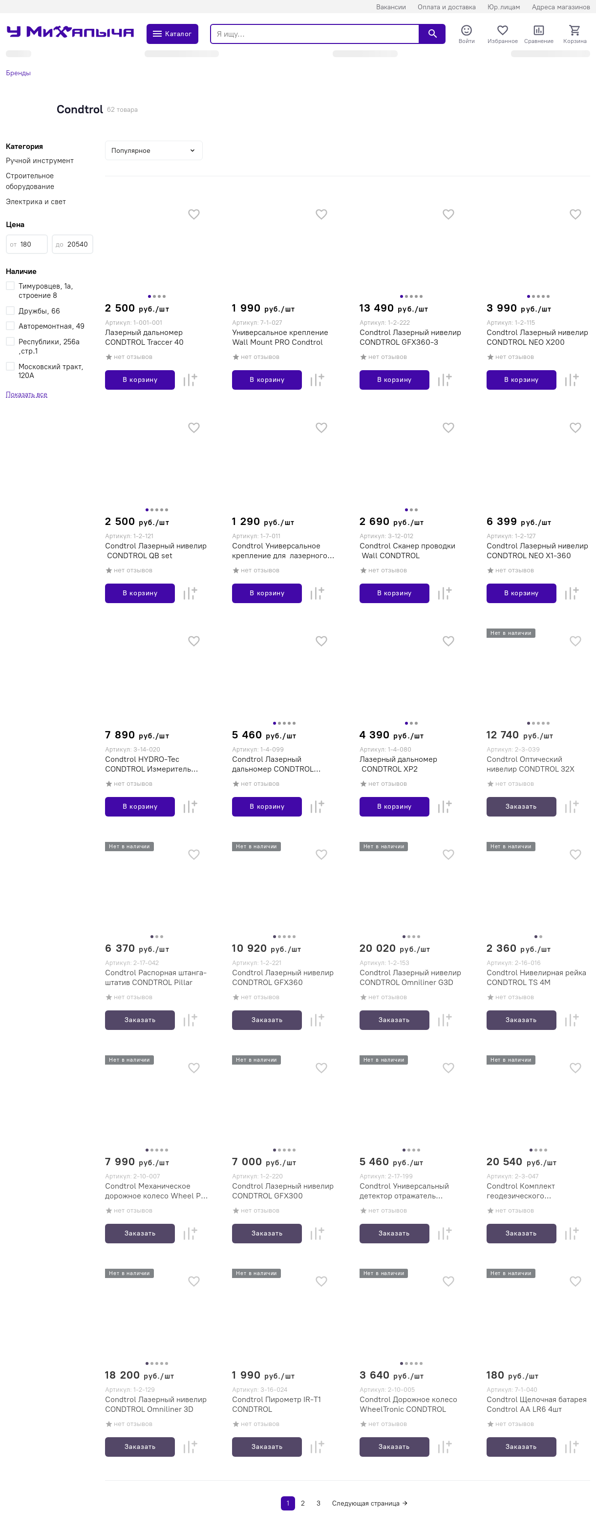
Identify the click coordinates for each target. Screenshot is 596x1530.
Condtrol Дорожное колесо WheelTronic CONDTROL (408, 1404)
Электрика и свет (36, 201)
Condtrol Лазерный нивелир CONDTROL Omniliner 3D (156, 1404)
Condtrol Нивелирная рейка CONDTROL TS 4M (536, 977)
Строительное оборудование (30, 181)
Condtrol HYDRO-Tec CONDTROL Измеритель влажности (148, 764)
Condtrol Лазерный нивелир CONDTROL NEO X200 (537, 337)
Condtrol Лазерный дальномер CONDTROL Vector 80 (273, 764)
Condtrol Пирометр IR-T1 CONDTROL (276, 1404)
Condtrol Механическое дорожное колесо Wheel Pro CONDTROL (156, 1191)
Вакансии (391, 7)
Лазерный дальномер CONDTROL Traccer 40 (144, 337)
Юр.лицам (504, 7)
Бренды (18, 73)
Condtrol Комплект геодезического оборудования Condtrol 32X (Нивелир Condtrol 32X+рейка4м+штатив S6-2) (537, 1191)
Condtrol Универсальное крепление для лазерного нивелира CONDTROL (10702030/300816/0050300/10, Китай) (282, 551)
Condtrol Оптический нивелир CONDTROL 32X (531, 764)
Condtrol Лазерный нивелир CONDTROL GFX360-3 (410, 337)
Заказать (521, 806)
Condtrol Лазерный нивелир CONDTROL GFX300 (283, 1190)
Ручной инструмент (40, 160)
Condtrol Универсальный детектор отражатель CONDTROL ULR (404, 1191)
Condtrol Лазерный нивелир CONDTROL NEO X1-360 (537, 550)
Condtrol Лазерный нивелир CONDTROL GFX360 (283, 977)
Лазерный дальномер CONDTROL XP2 (398, 764)
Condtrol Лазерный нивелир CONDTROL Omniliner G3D (410, 977)
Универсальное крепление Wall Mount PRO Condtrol (280, 337)
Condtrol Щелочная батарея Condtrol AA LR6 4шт (537, 1404)
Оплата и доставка (447, 7)
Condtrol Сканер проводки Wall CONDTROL (407, 550)
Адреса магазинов (561, 7)
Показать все (26, 394)
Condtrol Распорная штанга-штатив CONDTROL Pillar (156, 977)
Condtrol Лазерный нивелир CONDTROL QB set (156, 550)
